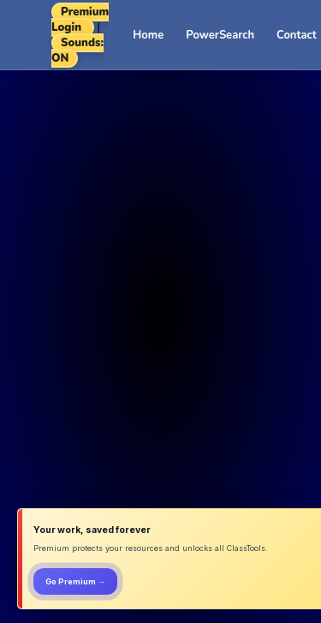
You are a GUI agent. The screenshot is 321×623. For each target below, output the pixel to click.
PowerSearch (220, 35)
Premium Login (80, 19)
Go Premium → (75, 581)
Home (148, 35)
